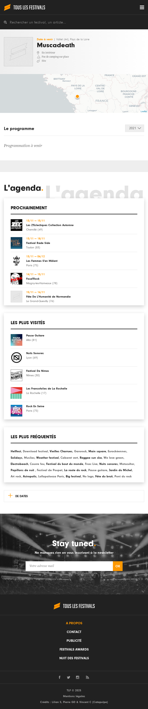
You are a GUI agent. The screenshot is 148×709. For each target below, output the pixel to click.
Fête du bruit (104, 476)
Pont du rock (123, 476)
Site (44, 61)
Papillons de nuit (23, 470)
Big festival (73, 476)
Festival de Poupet (49, 470)
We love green (114, 457)
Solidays (16, 457)
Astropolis (29, 476)
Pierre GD (69, 702)
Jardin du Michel (120, 470)
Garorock (80, 451)
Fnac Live (91, 463)
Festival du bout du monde (64, 463)
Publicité (74, 641)
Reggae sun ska (91, 457)
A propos (74, 623)
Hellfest (16, 451)
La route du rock (75, 470)
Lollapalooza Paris (51, 476)
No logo (88, 476)
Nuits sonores (108, 463)
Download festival (35, 451)
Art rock (16, 476)
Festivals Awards (74, 649)
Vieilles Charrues (61, 451)
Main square (97, 451)
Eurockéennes (117, 451)
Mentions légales (74, 696)
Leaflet (144, 111)
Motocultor (126, 463)
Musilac (29, 457)
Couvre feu (37, 463)
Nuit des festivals (74, 658)
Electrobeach (19, 463)
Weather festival (47, 457)
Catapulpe (100, 702)
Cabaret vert (69, 457)
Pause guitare (97, 470)
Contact (74, 632)
